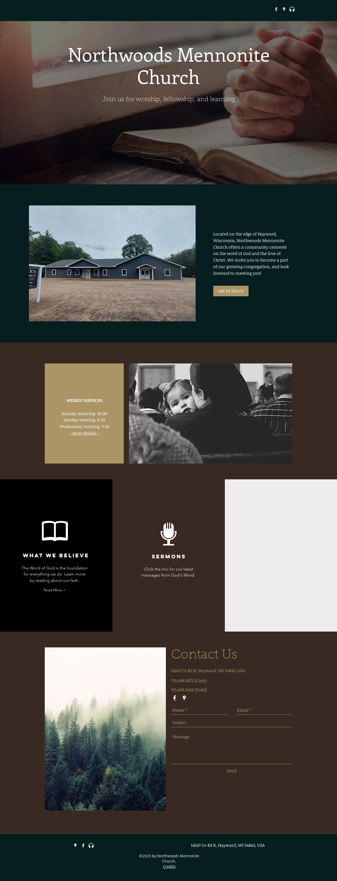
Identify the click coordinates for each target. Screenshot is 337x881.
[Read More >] (54, 590)
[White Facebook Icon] (276, 9)
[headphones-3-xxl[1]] (292, 9)
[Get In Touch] (231, 291)
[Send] (231, 770)
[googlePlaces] (284, 9)
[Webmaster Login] (248, 862)
